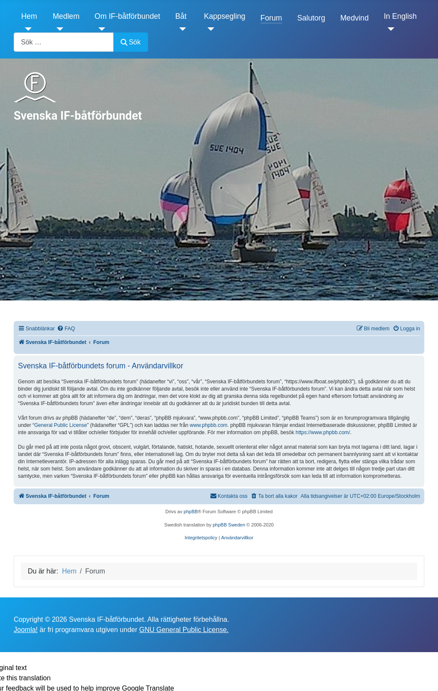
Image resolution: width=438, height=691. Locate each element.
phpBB (190, 511)
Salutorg (311, 18)
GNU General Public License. (183, 629)
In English (400, 16)
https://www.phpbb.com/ (323, 432)
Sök (131, 42)
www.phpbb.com (209, 425)
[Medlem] (58, 29)
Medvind (354, 18)
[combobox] (64, 42)
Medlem (66, 16)
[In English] (389, 29)
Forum (271, 18)
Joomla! (26, 629)
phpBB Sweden (229, 524)
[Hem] (26, 29)
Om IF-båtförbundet (127, 16)
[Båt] (180, 29)
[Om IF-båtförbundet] (100, 29)
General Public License (60, 425)
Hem (29, 16)
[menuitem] (66, 329)
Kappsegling (225, 16)
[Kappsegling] (209, 29)
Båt (180, 16)
